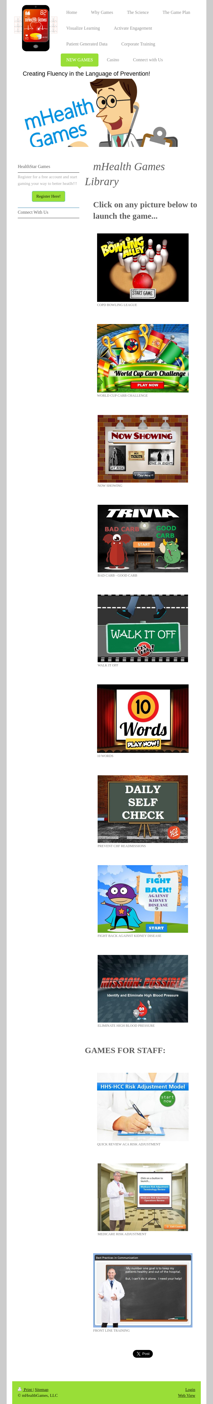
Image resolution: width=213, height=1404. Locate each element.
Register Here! (48, 196)
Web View (186, 1395)
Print (25, 1389)
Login (190, 1389)
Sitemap (41, 1389)
